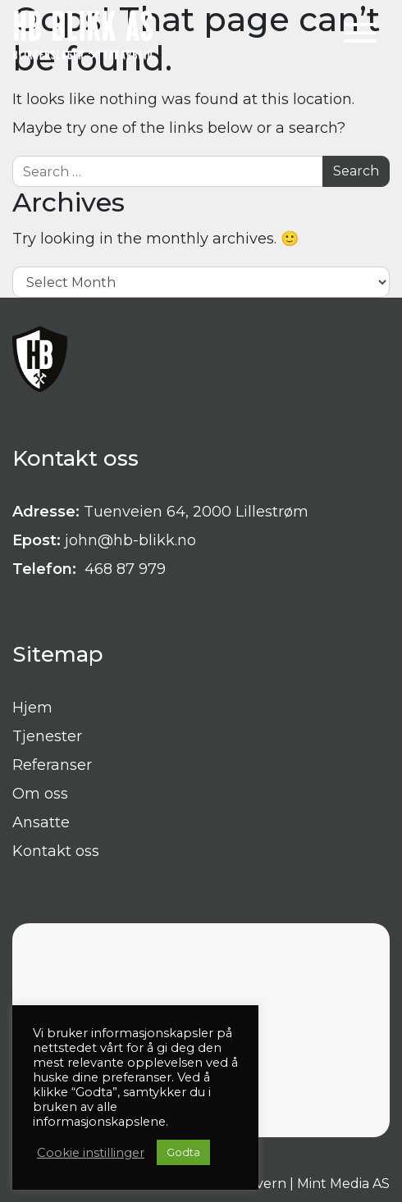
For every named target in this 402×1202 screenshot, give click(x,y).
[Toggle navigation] (360, 36)
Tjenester (47, 736)
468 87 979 (123, 569)
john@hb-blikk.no (130, 540)
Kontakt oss (55, 851)
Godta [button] (183, 1152)
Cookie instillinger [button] (90, 1152)
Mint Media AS (343, 1183)
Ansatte (41, 822)
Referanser (52, 765)
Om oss (40, 794)
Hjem (32, 708)
